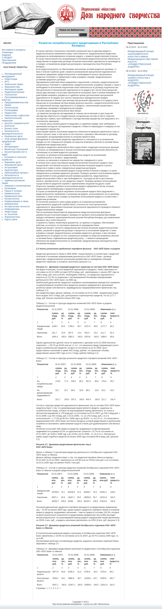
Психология (11, 94)
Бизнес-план (11, 128)
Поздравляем (9, 62)
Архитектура (11, 170)
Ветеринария (11, 146)
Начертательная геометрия (12, 119)
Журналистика (12, 87)
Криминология (12, 193)
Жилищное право (14, 89)
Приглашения (9, 60)
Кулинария (10, 188)
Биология (9, 126)
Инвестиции (11, 79)
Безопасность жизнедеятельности (12, 132)
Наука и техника (13, 191)
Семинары (7, 52)
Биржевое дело (13, 162)
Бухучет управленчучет (17, 123)
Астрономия (11, 167)
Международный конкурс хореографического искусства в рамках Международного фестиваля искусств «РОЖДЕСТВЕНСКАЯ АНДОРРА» (143, 59)
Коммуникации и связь (16, 201)
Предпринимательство (16, 102)
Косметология (12, 198)
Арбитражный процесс (16, 172)
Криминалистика (13, 196)
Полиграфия (11, 110)
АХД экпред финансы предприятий (14, 140)
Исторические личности (17, 206)
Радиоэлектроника (14, 92)
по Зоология (11, 214)
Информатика (12, 209)
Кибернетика (11, 204)
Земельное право (14, 84)
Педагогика (10, 113)
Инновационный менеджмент (12, 75)
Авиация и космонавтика (18, 185)
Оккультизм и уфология (17, 115)
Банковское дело (13, 136)
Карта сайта (11, 219)
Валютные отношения (16, 149)
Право (8, 105)
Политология (11, 107)
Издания (6, 55)
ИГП (7, 81)
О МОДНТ (7, 57)
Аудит (8, 144)
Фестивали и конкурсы (14, 49)
